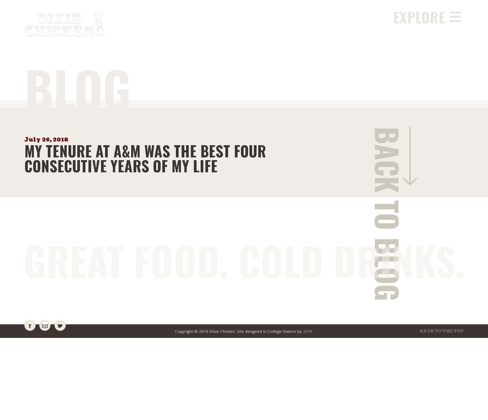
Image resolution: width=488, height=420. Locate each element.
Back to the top (442, 331)
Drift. (308, 331)
